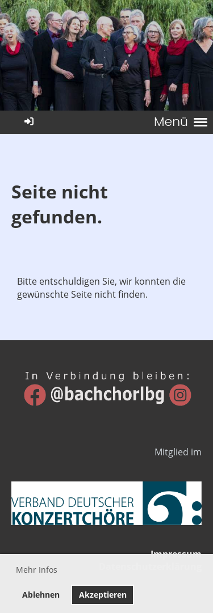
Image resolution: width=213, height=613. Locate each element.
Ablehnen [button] (41, 594)
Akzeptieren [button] (103, 594)
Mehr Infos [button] (36, 569)
